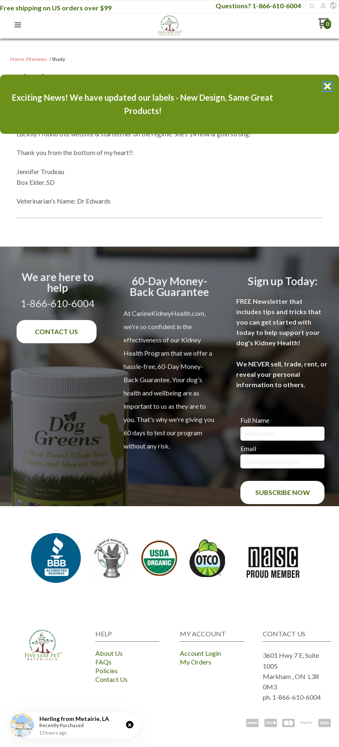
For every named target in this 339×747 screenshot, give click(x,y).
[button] (129, 724)
